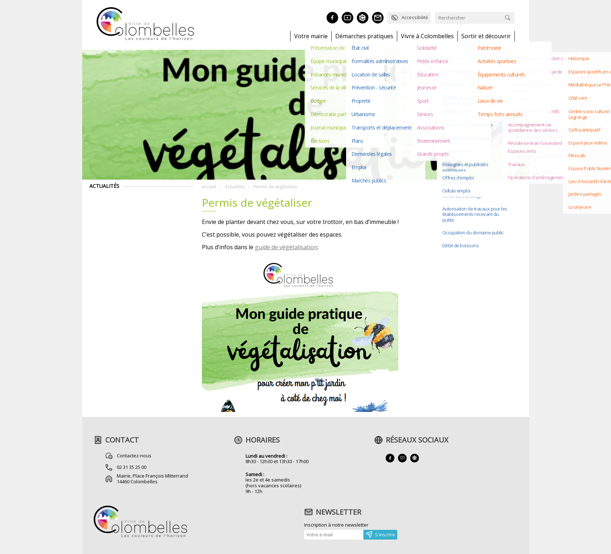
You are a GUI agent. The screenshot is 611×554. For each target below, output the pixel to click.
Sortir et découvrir (486, 36)
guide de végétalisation (286, 247)
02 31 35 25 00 (131, 467)
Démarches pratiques (364, 36)
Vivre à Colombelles (427, 36)
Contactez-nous (134, 455)
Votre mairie (311, 36)
